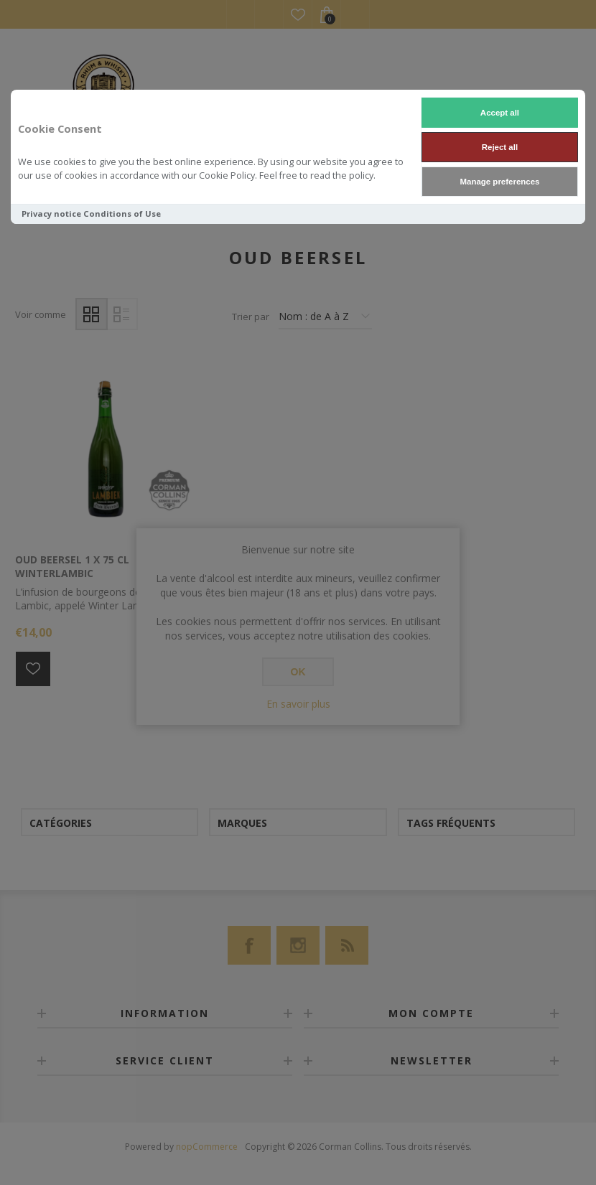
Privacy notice (51, 213)
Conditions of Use (122, 213)
